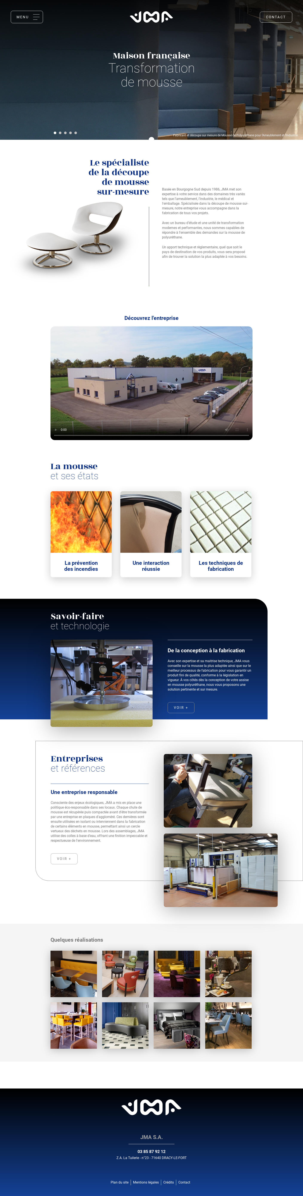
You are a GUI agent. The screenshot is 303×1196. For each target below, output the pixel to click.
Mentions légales (146, 1182)
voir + (181, 708)
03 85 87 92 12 (151, 1151)
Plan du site (120, 1182)
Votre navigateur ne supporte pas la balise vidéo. (151, 383)
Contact (276, 17)
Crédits (168, 1182)
